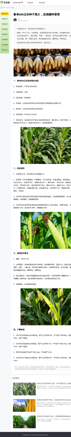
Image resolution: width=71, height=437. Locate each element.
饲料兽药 (5, 34)
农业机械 (5, 44)
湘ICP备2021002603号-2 (42, 435)
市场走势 (5, 29)
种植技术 (5, 24)
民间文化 (5, 50)
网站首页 (5, 13)
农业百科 (30, 2)
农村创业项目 (17, 2)
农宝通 (7, 7)
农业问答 (42, 2)
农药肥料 (5, 39)
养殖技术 (5, 19)
